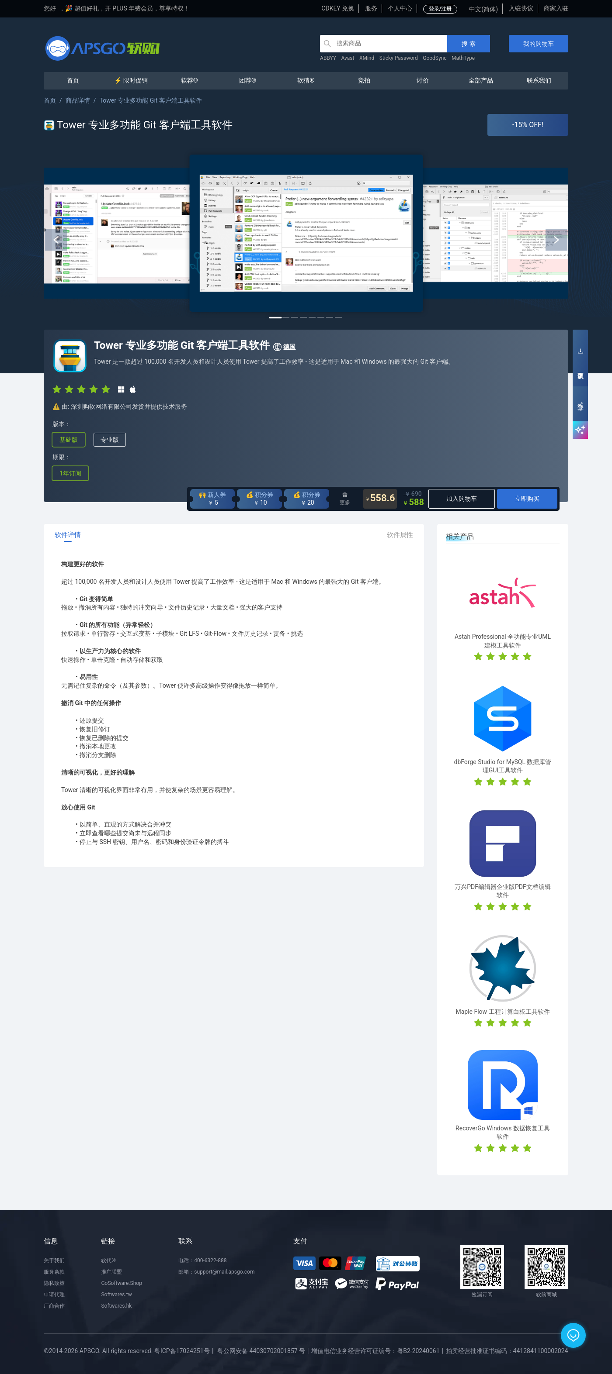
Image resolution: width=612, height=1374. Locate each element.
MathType (463, 58)
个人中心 (400, 8)
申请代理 (54, 1294)
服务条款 (54, 1272)
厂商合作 (54, 1306)
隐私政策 (54, 1283)
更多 (345, 498)
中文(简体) (483, 9)
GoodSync (434, 58)
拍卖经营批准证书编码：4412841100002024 (507, 1350)
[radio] (56, 388)
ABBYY (328, 58)
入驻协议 (521, 8)
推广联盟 (111, 1272)
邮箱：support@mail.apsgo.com (216, 1272)
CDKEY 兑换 (337, 8)
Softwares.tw (116, 1294)
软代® (108, 1260)
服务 (371, 8)
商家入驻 (556, 8)
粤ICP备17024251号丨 (185, 1350)
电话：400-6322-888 (202, 1260)
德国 (284, 347)
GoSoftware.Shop (121, 1283)
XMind (366, 58)
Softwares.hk (116, 1306)
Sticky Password (398, 58)
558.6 (380, 499)
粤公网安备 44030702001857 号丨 (264, 1350)
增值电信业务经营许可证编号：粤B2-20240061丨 (378, 1350)
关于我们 (54, 1260)
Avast (348, 58)
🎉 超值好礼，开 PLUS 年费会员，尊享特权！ (127, 8)
